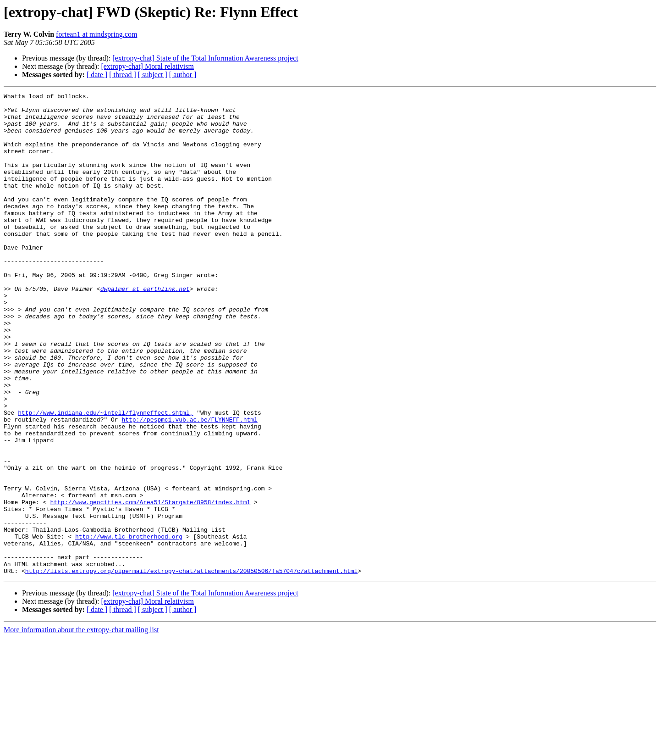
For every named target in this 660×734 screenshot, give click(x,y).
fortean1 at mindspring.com (96, 34)
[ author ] (183, 74)
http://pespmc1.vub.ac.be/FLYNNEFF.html (189, 485)
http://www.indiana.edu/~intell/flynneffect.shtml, (105, 477)
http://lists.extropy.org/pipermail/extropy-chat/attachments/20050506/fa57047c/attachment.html (191, 667)
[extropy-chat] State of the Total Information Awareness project (205, 58)
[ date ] (97, 74)
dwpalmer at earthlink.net (145, 328)
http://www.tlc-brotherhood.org (128, 626)
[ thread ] (122, 74)
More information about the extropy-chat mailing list (81, 726)
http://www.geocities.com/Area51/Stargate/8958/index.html (150, 584)
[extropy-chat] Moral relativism (147, 66)
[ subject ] (152, 74)
